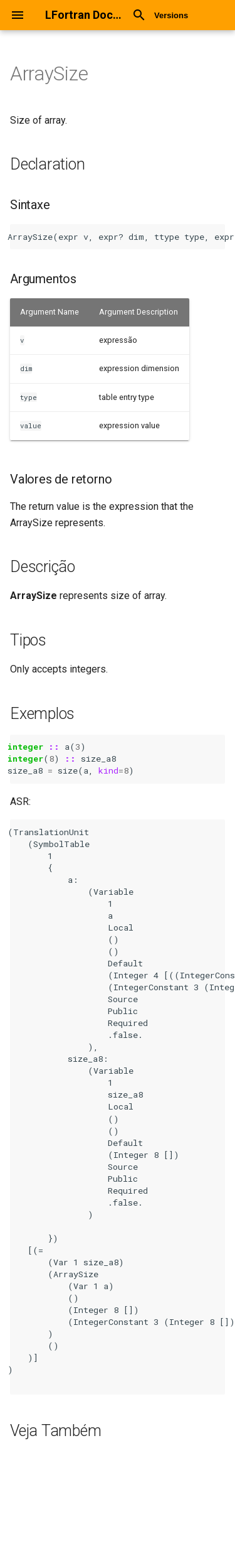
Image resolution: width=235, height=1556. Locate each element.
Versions (171, 15)
